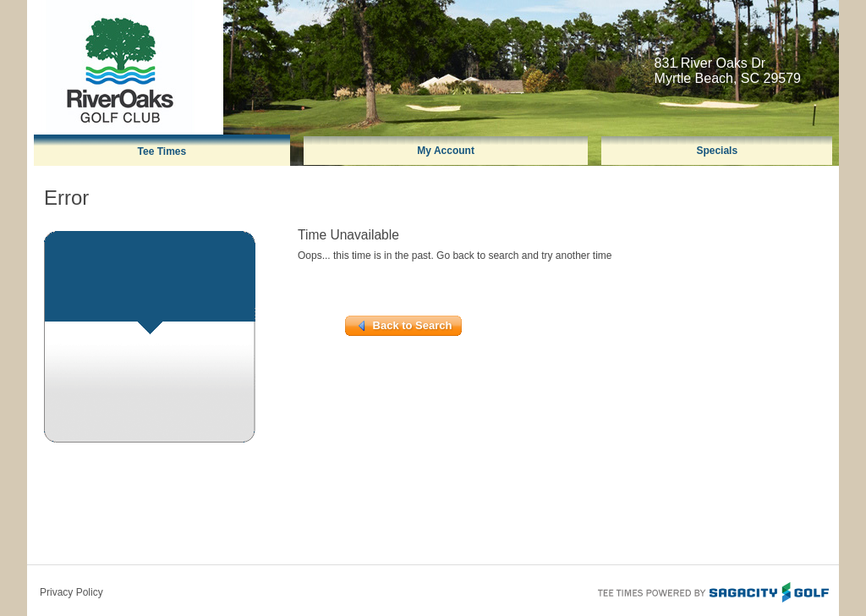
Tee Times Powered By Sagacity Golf (712, 590)
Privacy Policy (71, 592)
